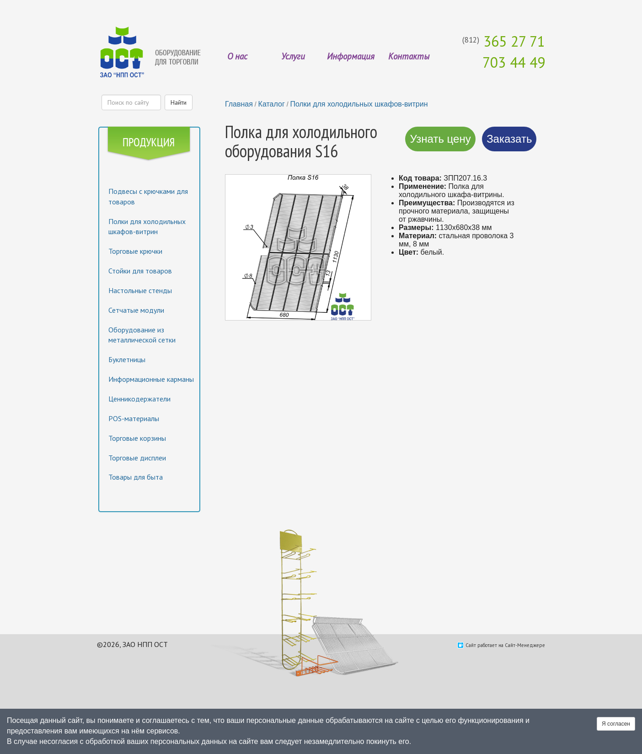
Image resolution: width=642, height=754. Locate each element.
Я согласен (616, 724)
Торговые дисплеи (137, 457)
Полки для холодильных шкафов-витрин (359, 104)
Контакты (408, 56)
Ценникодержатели (139, 398)
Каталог (271, 104)
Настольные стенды (140, 290)
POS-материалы (133, 418)
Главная (239, 104)
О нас (237, 56)
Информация (350, 56)
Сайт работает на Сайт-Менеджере (505, 645)
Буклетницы (126, 359)
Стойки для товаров (140, 270)
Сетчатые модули (136, 310)
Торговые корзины (137, 438)
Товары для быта (135, 476)
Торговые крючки (135, 251)
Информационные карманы (151, 379)
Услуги (293, 56)
